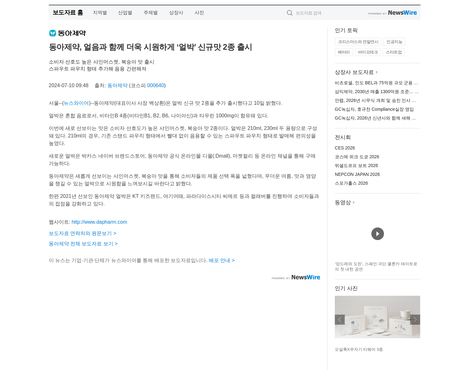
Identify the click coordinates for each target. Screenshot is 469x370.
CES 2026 (345, 147)
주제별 (151, 12)
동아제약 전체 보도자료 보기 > (83, 243)
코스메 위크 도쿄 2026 (357, 156)
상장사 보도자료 (354, 72)
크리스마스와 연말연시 (358, 41)
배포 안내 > (222, 260)
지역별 (100, 12)
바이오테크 (368, 52)
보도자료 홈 (68, 12)
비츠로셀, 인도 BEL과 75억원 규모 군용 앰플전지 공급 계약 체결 (398, 82)
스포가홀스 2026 (351, 183)
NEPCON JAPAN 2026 (357, 174)
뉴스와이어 (76, 103)
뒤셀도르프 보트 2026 (356, 165)
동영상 (343, 202)
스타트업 (394, 52)
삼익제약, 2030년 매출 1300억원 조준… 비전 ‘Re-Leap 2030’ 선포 (400, 91)
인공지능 (394, 41)
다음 (415, 320)
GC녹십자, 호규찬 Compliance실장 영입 (374, 109)
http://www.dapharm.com (99, 222)
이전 (340, 320)
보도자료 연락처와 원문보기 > (83, 233)
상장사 (176, 12)
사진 (199, 12)
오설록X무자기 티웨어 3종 (359, 349)
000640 (155, 85)
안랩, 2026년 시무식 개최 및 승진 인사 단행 (377, 100)
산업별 (125, 12)
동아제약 (117, 85)
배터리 (344, 52)
